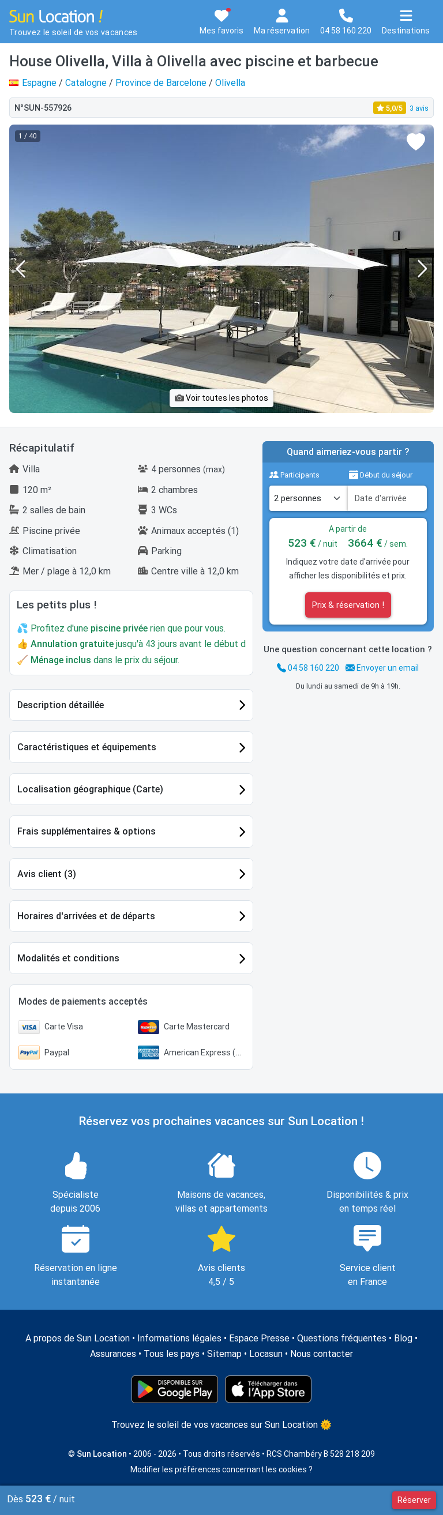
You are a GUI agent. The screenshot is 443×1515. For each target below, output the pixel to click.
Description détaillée (60, 705)
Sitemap (224, 1353)
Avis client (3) (46, 874)
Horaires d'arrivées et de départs (86, 916)
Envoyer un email (382, 667)
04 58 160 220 (308, 667)
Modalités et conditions (68, 958)
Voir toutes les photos (221, 398)
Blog (403, 1338)
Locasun (266, 1353)
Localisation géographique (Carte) (90, 789)
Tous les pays (172, 1353)
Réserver (414, 1500)
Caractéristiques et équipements (86, 747)
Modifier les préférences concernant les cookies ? (221, 1469)
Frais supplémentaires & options (86, 831)
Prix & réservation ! (348, 605)
